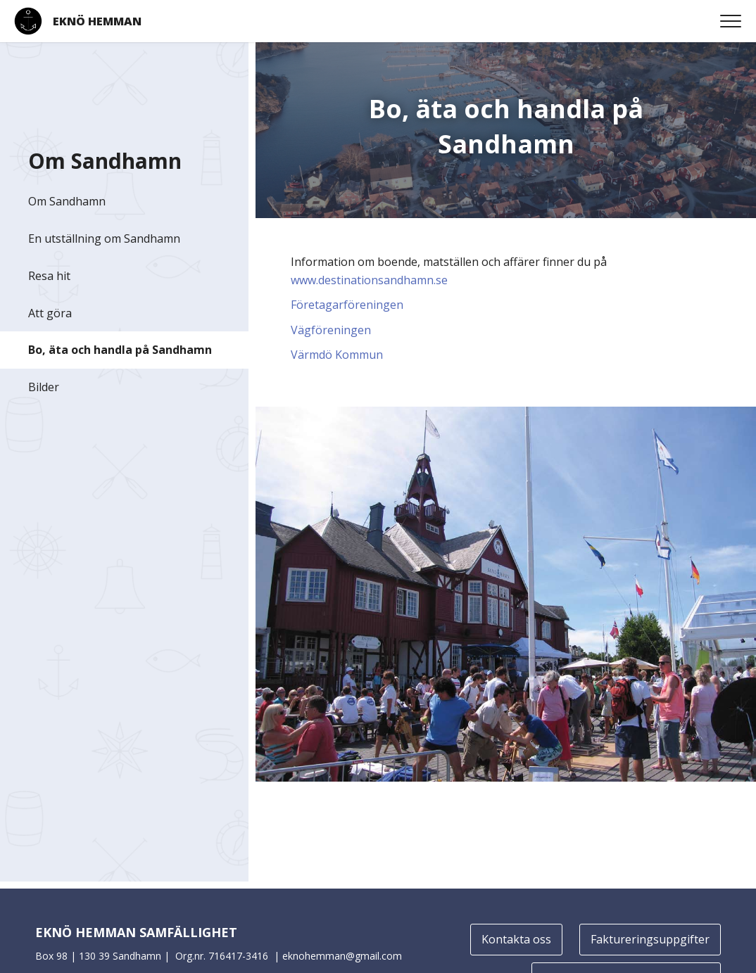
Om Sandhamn (67, 201)
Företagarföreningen (347, 304)
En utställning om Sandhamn (104, 238)
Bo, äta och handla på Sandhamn (120, 349)
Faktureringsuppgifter (650, 939)
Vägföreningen (331, 330)
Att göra (50, 313)
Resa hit (49, 276)
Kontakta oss (516, 939)
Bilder (43, 387)
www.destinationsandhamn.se (369, 280)
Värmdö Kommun (337, 354)
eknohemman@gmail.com (342, 955)
